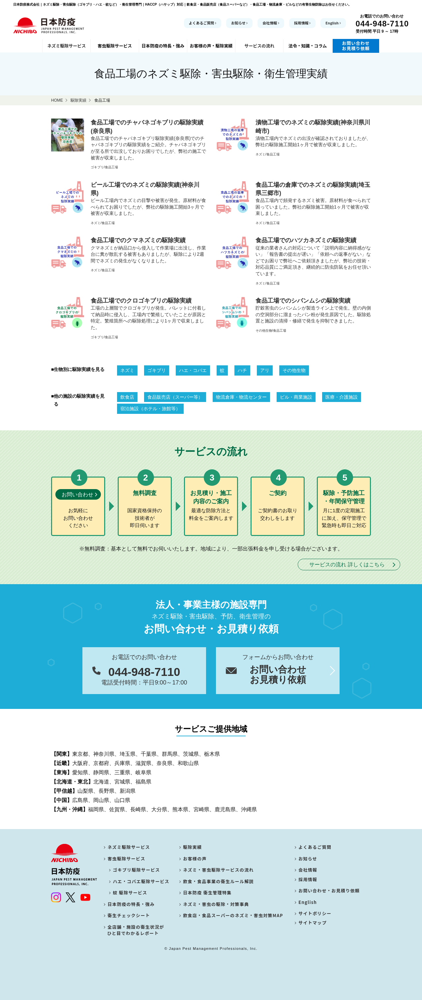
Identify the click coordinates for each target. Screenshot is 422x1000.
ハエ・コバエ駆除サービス (140, 881)
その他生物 (264, 330)
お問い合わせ (77, 494)
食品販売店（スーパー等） (175, 397)
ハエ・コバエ (193, 370)
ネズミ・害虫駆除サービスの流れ (216, 870)
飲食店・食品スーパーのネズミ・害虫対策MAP (231, 915)
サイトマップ (311, 927)
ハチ (242, 370)
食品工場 (111, 167)
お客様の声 (193, 858)
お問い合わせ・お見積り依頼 (327, 892)
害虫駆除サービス (124, 858)
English (333, 22)
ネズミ (260, 154)
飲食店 (127, 397)
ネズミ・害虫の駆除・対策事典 (214, 904)
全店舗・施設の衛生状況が (134, 930)
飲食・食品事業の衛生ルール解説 (216, 881)
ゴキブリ (97, 167)
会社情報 (270, 22)
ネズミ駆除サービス (127, 847)
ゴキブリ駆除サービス (135, 870)
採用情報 (302, 22)
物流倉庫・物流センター (241, 397)
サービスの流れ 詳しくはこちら (346, 564)
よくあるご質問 (203, 22)
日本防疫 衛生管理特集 (205, 892)
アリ (264, 370)
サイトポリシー (313, 915)
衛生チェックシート (127, 915)
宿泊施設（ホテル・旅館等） (150, 408)
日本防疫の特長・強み (129, 904)
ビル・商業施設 (296, 397)
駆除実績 (190, 847)
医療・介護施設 (341, 397)
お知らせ (239, 22)
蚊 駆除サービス (129, 892)
